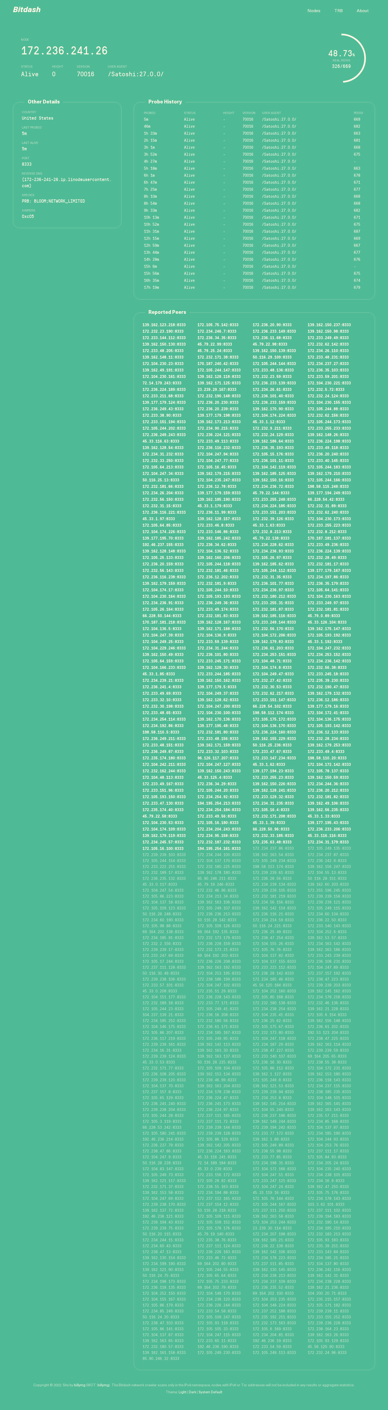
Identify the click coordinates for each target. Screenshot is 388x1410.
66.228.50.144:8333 (162, 616)
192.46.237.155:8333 (163, 544)
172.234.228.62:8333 (273, 544)
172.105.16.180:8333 (218, 822)
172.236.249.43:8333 (163, 409)
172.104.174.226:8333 (164, 531)
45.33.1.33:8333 (324, 816)
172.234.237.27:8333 (328, 363)
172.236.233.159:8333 (274, 402)
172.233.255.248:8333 (274, 499)
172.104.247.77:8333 (218, 460)
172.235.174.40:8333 (163, 809)
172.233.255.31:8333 (273, 603)
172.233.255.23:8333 (273, 777)
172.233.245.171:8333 (219, 661)
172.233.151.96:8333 (163, 790)
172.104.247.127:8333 (219, 764)
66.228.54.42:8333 (326, 499)
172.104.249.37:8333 (218, 693)
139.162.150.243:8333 (219, 771)
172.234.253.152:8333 (329, 654)
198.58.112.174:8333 (273, 713)
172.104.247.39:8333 (163, 635)
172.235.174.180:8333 (164, 758)
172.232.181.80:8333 (218, 732)
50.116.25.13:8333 (161, 480)
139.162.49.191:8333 (163, 370)
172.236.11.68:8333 (272, 338)
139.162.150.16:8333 (273, 480)
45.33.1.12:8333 (269, 422)
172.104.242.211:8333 (164, 764)
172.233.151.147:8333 (274, 700)
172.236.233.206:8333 (329, 829)
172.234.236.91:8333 (163, 603)
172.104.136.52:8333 (218, 551)
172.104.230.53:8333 (163, 822)
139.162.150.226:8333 (274, 784)
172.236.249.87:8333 (163, 751)
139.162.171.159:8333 (219, 745)
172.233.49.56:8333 (217, 816)
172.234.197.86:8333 (328, 577)
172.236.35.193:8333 (273, 447)
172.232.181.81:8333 (328, 609)
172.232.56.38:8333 (327, 667)
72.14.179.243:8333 (162, 383)
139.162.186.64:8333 (273, 441)
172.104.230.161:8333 (164, 376)
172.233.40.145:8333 (328, 460)
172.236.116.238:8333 (164, 577)
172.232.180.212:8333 (274, 596)
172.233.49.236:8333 (328, 544)
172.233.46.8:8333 (216, 525)
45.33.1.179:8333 (215, 506)
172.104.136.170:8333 (274, 725)
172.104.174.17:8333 (163, 590)
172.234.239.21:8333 (163, 680)
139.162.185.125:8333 (274, 473)
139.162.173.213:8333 (219, 422)
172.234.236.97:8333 (273, 590)
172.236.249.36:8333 (218, 603)
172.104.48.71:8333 (272, 661)
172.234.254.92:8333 (218, 797)
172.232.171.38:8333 (218, 357)
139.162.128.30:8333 (218, 667)
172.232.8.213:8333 (272, 531)
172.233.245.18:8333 (328, 674)
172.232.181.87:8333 (273, 609)
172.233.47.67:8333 (272, 751)
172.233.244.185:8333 (219, 674)
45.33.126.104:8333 (327, 622)
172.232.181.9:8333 (217, 583)
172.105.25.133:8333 (163, 557)
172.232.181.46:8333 (218, 570)
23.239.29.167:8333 (217, 389)
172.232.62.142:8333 (328, 344)
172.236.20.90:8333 (272, 325)
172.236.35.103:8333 (328, 370)
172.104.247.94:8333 (218, 454)
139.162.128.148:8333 (164, 551)
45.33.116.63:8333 (161, 441)
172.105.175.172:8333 (274, 719)
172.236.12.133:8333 (328, 732)
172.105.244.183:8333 (329, 467)
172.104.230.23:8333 (163, 363)
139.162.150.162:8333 (219, 680)
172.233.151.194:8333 (164, 422)
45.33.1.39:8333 (269, 822)
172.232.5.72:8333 (326, 389)
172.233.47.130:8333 (163, 803)
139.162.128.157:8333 (219, 519)
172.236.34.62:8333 (217, 544)
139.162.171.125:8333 (219, 383)
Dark (192, 1392)
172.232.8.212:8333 (327, 531)
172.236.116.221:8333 (164, 512)
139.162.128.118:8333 (219, 376)
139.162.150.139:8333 (274, 350)
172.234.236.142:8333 (329, 661)
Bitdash (27, 10)
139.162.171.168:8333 (219, 628)
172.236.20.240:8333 (328, 454)
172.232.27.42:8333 (272, 680)
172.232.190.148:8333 (219, 396)
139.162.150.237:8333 (329, 325)
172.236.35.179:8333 (328, 583)
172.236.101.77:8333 (273, 583)
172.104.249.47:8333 (273, 674)
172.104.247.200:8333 (219, 706)
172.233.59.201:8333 (328, 376)
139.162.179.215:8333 (219, 473)
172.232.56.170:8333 (273, 628)
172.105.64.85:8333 (162, 525)
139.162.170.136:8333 (219, 719)
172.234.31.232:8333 (163, 454)
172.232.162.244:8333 (164, 771)
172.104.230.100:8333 (219, 713)
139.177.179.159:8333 (219, 493)
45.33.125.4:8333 (215, 777)
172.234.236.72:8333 (273, 486)
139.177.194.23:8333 (273, 771)
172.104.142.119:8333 (274, 467)
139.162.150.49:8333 (163, 654)
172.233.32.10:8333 (162, 700)
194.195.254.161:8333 (219, 848)
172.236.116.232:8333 (219, 447)
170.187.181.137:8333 (329, 538)
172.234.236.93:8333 (273, 551)
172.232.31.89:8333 (327, 506)
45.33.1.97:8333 (159, 519)
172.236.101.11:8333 (273, 460)
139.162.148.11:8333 (163, 357)
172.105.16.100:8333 (163, 848)
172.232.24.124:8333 (328, 396)
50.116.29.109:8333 (272, 357)
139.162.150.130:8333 (164, 344)
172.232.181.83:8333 (218, 616)
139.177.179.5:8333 (217, 687)
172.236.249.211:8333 (164, 738)
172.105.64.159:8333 (163, 661)
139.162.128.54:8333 (163, 447)
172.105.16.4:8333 (271, 809)
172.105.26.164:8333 (163, 609)
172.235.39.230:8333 (328, 680)
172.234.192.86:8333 (163, 725)
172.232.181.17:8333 (328, 564)
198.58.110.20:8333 (327, 758)
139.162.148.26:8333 (328, 434)
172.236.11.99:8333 (217, 512)
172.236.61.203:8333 (273, 648)
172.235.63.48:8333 (272, 842)
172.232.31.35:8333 (272, 577)
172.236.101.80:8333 (218, 654)
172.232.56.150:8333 (163, 499)
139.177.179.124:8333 (164, 402)
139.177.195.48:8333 (218, 725)
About (363, 11)
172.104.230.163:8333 (329, 596)
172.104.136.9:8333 (217, 635)
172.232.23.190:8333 (163, 331)
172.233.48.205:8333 (163, 350)
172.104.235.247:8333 (219, 480)
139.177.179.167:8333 (329, 570)
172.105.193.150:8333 (164, 797)
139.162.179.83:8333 (273, 641)
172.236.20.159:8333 (163, 564)
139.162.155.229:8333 (274, 738)
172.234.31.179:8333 (328, 842)
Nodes (313, 11)
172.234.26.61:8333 (272, 389)
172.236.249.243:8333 (164, 434)
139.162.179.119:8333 (164, 835)
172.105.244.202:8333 (164, 428)
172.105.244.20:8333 (218, 790)
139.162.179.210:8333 (329, 473)
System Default (210, 1392)
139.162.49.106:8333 (328, 803)
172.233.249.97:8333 (328, 603)
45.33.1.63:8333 (269, 525)
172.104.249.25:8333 (163, 641)
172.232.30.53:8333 (272, 687)
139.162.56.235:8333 (328, 809)
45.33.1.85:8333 (159, 674)
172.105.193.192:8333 (329, 635)
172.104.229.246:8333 (164, 648)
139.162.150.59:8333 (328, 777)
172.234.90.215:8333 (218, 428)
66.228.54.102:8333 (272, 706)
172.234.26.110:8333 (328, 350)
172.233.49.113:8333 (218, 441)
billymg (79, 1385)
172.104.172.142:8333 (329, 764)
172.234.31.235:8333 (273, 803)
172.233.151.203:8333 (274, 512)
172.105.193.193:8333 (219, 596)
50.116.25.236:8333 (272, 745)
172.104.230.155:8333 (329, 402)
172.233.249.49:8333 (328, 338)
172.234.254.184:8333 (219, 809)
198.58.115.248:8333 (328, 486)
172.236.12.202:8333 (218, 577)
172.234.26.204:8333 (163, 493)
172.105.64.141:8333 (328, 590)
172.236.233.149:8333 (274, 331)
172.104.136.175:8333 (329, 719)
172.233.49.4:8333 (326, 751)
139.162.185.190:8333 (219, 499)
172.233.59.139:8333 (218, 641)
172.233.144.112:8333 (164, 338)
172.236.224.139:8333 (329, 551)
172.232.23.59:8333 (272, 376)
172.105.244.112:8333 (274, 570)
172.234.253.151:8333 (274, 654)
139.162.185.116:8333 (274, 616)
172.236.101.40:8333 (273, 396)
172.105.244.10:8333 (218, 590)
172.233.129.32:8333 (273, 797)
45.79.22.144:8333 (271, 493)
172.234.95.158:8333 (218, 835)
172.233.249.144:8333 (274, 622)
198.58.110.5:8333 (161, 732)
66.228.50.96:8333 (271, 829)
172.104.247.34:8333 (163, 473)
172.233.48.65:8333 (162, 713)
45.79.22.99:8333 (215, 344)
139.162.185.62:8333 (273, 564)
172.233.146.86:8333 (218, 531)
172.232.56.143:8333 (163, 570)
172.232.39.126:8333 (273, 519)
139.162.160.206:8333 (219, 557)
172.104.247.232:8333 (329, 648)
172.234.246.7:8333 (217, 331)
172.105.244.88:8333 (328, 409)
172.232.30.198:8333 (163, 706)
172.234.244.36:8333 (328, 784)
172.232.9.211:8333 (272, 428)
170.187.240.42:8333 (218, 363)
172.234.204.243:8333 (219, 829)
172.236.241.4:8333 (162, 687)
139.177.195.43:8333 (328, 822)
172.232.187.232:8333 (219, 842)
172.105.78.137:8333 (328, 771)
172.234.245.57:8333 (163, 842)
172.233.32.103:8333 (218, 751)
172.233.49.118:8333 (328, 447)
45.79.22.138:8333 (271, 538)
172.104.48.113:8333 (163, 777)
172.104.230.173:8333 (329, 519)
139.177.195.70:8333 (163, 538)
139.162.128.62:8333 (218, 700)
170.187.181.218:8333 (164, 622)
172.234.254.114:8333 (164, 719)
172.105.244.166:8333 (329, 480)
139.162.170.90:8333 (273, 409)
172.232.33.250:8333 (163, 460)
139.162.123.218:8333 (164, 325)
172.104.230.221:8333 (329, 383)
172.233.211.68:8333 (163, 396)
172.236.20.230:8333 (218, 402)
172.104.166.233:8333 (164, 667)
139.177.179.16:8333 (328, 706)
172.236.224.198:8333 (329, 441)
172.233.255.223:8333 (329, 525)
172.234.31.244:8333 (218, 648)
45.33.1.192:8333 (325, 641)
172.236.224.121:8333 (219, 434)
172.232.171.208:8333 (274, 816)
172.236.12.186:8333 (328, 700)
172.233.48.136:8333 (273, 370)
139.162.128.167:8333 (219, 622)
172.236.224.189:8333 (164, 389)
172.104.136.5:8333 (162, 628)
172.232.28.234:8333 (328, 738)
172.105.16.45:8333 (217, 467)
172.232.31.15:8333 (162, 506)
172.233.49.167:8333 (163, 784)
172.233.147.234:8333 (274, 758)
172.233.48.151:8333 (163, 745)
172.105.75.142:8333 (218, 325)
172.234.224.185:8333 (274, 506)
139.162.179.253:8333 (329, 745)
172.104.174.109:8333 (164, 829)
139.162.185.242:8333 (219, 538)
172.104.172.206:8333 (274, 635)
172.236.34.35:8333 (217, 338)
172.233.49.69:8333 (162, 693)
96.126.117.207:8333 (218, 758)
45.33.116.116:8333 (327, 835)
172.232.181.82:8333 (328, 797)
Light (182, 1392)
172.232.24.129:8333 (273, 434)
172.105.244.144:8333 (274, 363)
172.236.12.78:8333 (217, 486)
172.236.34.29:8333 (217, 784)
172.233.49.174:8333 (218, 609)
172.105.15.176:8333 (273, 454)
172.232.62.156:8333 (328, 415)
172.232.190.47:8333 (328, 687)
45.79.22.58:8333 (160, 816)
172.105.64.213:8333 (163, 467)
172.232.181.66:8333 (163, 486)
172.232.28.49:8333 (327, 557)
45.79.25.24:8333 (215, 350)
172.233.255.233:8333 (329, 428)
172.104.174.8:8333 (272, 667)
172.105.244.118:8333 (219, 564)
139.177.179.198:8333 (219, 415)
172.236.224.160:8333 (274, 732)
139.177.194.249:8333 (329, 493)
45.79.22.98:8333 (270, 344)
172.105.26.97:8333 (272, 557)
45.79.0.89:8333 (324, 616)
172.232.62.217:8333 (273, 693)
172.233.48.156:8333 (218, 738)
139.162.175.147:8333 (329, 628)
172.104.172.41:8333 (328, 713)
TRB (338, 11)
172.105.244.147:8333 (219, 370)
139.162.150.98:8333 (328, 331)
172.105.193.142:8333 (329, 725)
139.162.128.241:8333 (274, 790)
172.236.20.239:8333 (218, 409)
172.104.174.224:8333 (274, 415)
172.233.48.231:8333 (328, 357)
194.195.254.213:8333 (219, 803)
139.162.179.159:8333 (164, 583)
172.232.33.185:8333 (273, 835)
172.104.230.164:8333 (164, 596)
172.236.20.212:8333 (328, 790)
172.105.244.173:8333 (329, 422)
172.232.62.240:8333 (328, 512)
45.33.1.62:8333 (269, 764)
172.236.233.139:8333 (274, 383)
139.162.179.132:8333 (329, 693)
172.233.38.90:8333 (162, 415)
